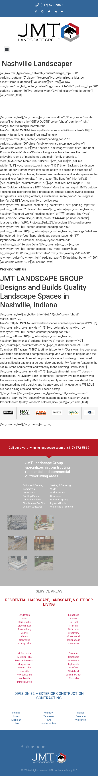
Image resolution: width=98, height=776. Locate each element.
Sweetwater (73, 660)
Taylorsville (73, 664)
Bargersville (25, 622)
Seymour (73, 653)
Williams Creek (73, 674)
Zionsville (74, 678)
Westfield (74, 667)
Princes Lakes (24, 681)
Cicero (24, 636)
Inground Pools (58, 503)
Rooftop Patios (31, 496)
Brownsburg (24, 629)
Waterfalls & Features (61, 506)
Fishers (73, 618)
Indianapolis (73, 640)
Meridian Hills (24, 657)
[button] (7, 49)
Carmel (24, 632)
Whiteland (73, 671)
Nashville (24, 671)
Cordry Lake (24, 643)
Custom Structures (32, 506)
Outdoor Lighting (59, 499)
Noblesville (24, 678)
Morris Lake (24, 667)
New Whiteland (24, 674)
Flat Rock (73, 622)
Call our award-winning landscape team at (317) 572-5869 (49, 447)
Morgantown (24, 664)
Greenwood (73, 636)
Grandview (73, 632)
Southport (73, 657)
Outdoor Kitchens (32, 499)
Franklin (74, 625)
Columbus (24, 640)
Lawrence (73, 643)
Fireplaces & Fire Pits (34, 503)
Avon (24, 618)
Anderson (24, 615)
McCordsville (24, 653)
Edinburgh (73, 615)
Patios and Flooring (33, 485)
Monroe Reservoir (24, 660)
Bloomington (24, 625)
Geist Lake (73, 629)
